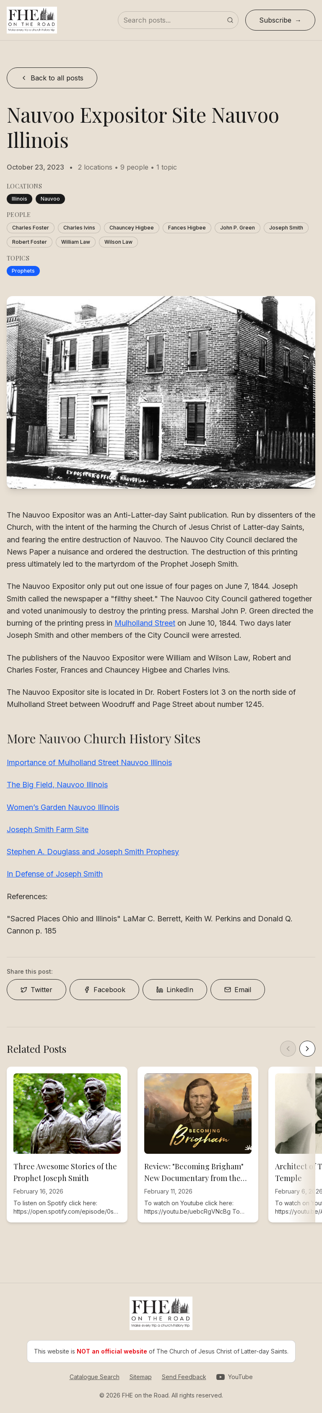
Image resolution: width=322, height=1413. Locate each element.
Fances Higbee (187, 227)
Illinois (19, 199)
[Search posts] (178, 20)
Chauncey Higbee (131, 227)
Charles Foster (30, 227)
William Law (75, 242)
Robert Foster (29, 242)
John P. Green (237, 227)
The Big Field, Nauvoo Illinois (57, 784)
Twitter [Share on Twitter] (36, 989)
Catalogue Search (94, 1376)
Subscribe (275, 20)
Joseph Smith (286, 227)
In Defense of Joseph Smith (55, 873)
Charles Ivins (79, 227)
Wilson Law (118, 242)
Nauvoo (50, 199)
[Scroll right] (307, 1049)
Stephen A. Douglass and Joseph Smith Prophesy (93, 851)
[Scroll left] (288, 1049)
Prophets (23, 271)
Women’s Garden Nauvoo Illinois (63, 807)
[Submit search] (230, 20)
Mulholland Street (144, 623)
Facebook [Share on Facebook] (104, 989)
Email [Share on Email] (237, 989)
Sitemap (141, 1376)
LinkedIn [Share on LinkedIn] (174, 989)
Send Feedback (184, 1376)
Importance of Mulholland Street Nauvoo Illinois (89, 762)
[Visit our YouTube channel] (234, 1377)
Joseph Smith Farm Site (47, 829)
